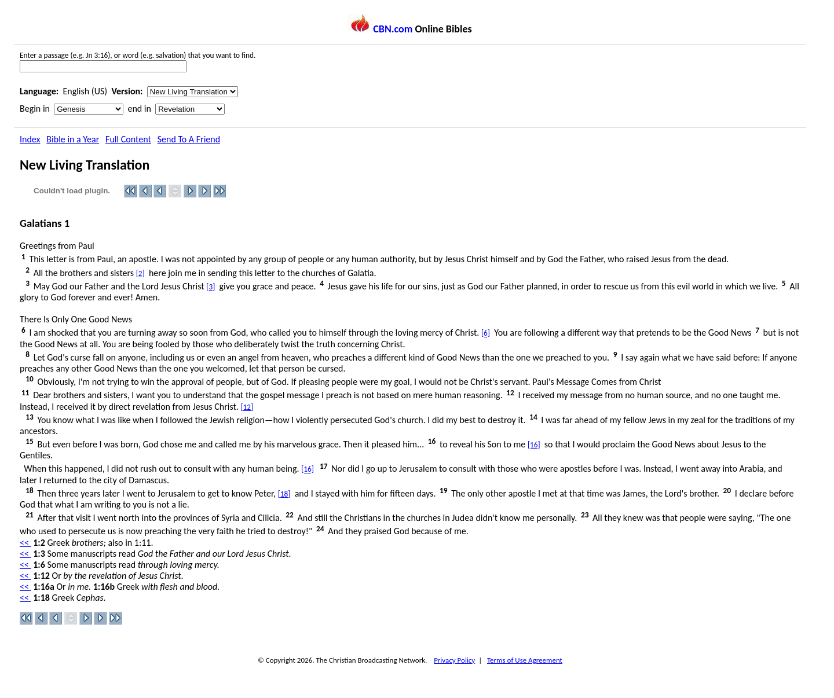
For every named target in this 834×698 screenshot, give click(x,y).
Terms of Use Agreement (524, 660)
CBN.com (380, 29)
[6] (485, 334)
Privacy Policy (454, 660)
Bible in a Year (72, 139)
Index (30, 139)
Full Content (128, 139)
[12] (247, 407)
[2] (140, 273)
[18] (284, 494)
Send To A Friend (189, 139)
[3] (210, 287)
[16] (534, 445)
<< (25, 542)
